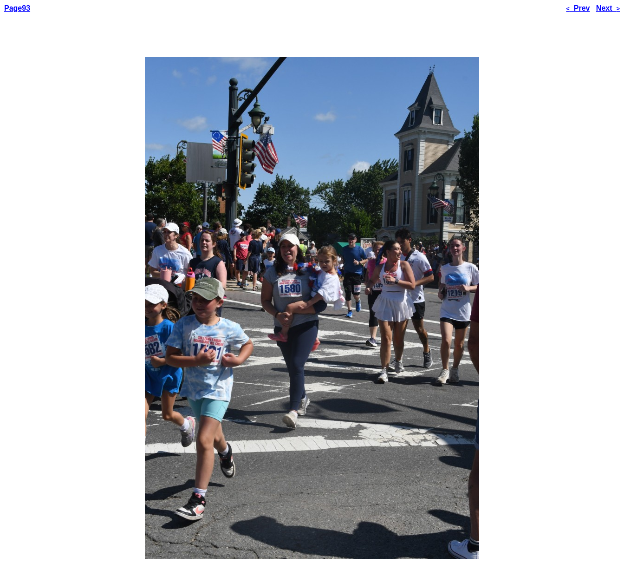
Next (608, 8)
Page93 (17, 8)
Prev (578, 8)
